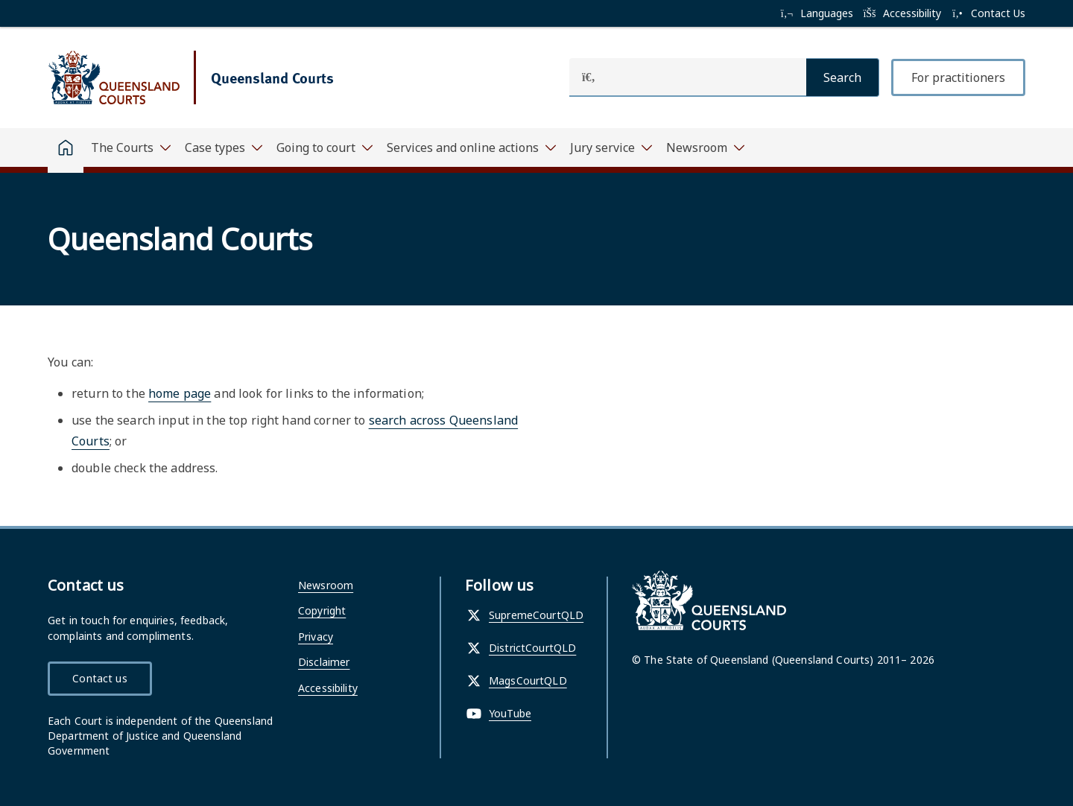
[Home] (65, 150)
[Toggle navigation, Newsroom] (705, 147)
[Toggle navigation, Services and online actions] (471, 147)
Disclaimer (323, 662)
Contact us (99, 678)
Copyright (322, 610)
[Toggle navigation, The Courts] (130, 147)
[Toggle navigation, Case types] (223, 147)
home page (179, 393)
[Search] (842, 77)
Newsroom (325, 585)
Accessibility (328, 688)
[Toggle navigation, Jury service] (611, 147)
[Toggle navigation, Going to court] (324, 147)
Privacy (315, 636)
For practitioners (958, 77)
